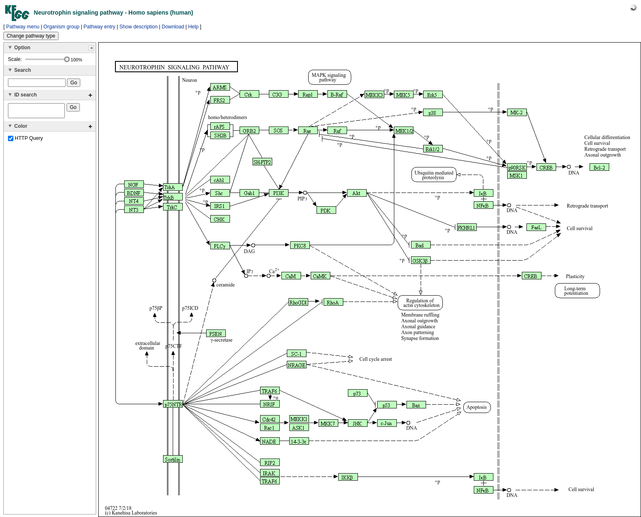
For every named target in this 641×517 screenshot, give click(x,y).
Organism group (61, 27)
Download (173, 27)
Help (193, 27)
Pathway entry (99, 27)
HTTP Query (25, 141)
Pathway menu (22, 27)
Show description (139, 27)
